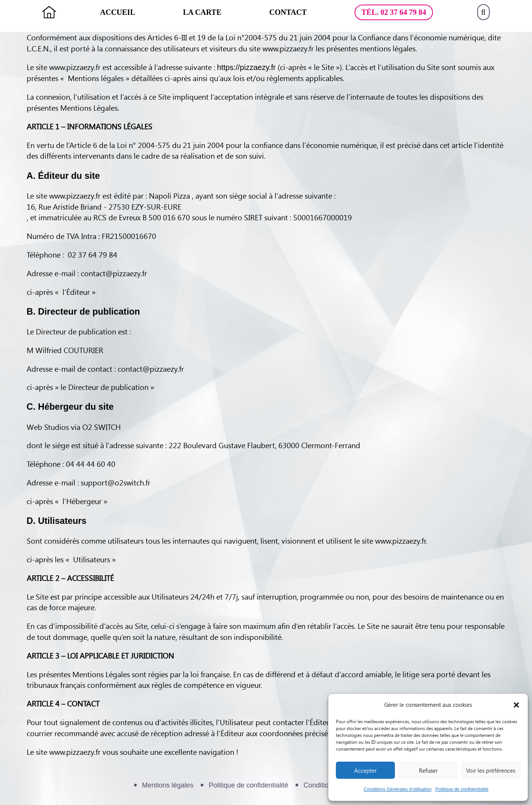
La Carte (202, 12)
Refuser (428, 770)
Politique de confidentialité (461, 789)
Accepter (365, 770)
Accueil (117, 12)
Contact (288, 12)
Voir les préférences (490, 770)
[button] (516, 705)
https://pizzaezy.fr (246, 67)
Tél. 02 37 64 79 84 (393, 12)
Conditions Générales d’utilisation (397, 789)
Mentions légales (167, 785)
